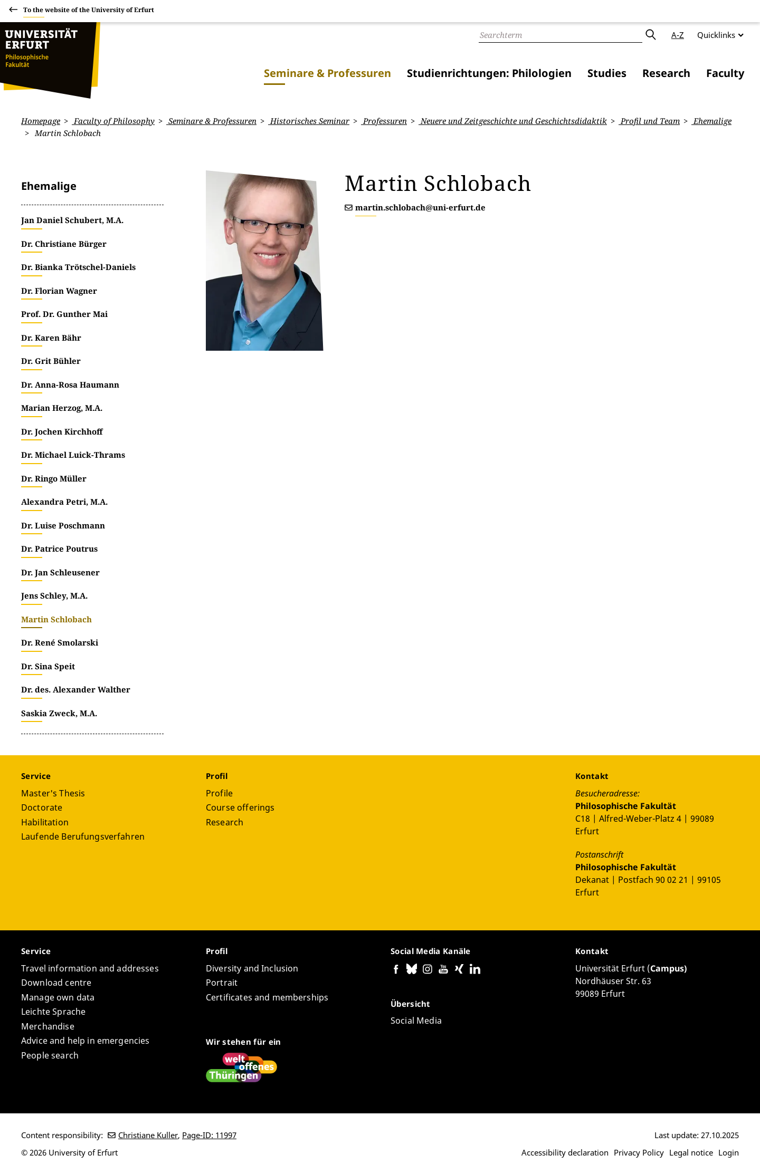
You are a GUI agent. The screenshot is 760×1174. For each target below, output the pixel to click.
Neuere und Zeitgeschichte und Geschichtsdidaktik (513, 121)
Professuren (384, 121)
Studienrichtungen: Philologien (489, 73)
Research (666, 73)
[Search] (560, 35)
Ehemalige (711, 121)
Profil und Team (649, 121)
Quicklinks (716, 35)
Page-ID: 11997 (209, 1135)
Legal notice (691, 1152)
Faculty (725, 73)
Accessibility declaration (565, 1152)
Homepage (40, 121)
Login (728, 1152)
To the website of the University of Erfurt (88, 11)
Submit (650, 35)
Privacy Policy (639, 1152)
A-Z (677, 35)
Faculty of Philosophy (113, 121)
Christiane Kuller (148, 1135)
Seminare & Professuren (327, 73)
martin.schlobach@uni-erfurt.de (420, 207)
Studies (606, 73)
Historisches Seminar (308, 121)
